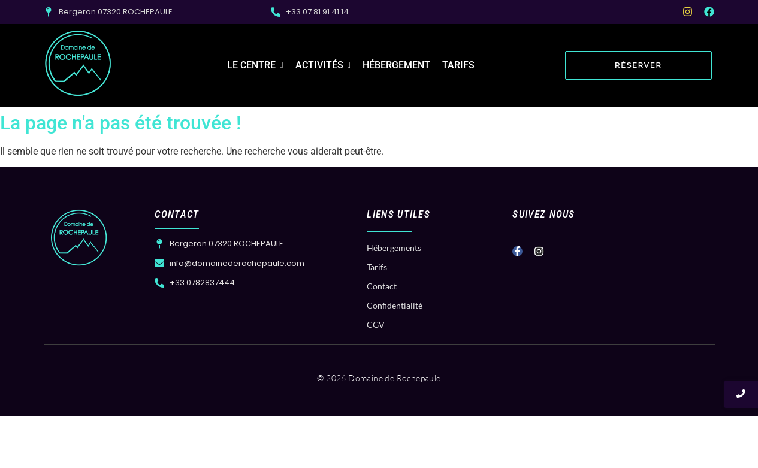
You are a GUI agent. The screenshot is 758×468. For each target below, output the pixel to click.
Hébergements (394, 248)
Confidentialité (394, 305)
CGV (376, 324)
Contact (382, 286)
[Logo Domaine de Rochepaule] (78, 63)
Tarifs (377, 267)
